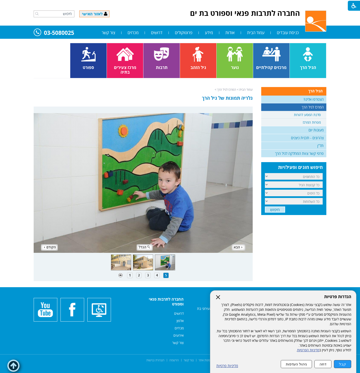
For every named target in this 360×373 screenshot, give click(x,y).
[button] (37, 14)
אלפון (180, 320)
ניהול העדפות (296, 364)
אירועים (178, 335)
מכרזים (133, 32)
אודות (230, 32)
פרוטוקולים (183, 32)
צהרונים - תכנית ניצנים (307, 137)
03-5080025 (54, 33)
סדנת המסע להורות (307, 114)
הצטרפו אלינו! (314, 99)
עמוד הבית (255, 32)
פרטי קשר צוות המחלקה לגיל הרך (299, 153)
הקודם (50, 247)
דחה (323, 364)
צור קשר (108, 32)
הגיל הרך (315, 90)
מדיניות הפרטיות (308, 350)
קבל (342, 364)
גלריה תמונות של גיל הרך (227, 98)
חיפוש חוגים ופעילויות (300, 167)
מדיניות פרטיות (227, 365)
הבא (238, 247)
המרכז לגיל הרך (226, 89)
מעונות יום (316, 130)
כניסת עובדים (288, 32)
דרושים (156, 32)
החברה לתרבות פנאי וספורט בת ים (245, 13)
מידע (209, 32)
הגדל (145, 247)
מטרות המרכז (312, 122)
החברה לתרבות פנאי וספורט (166, 301)
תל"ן (320, 145)
